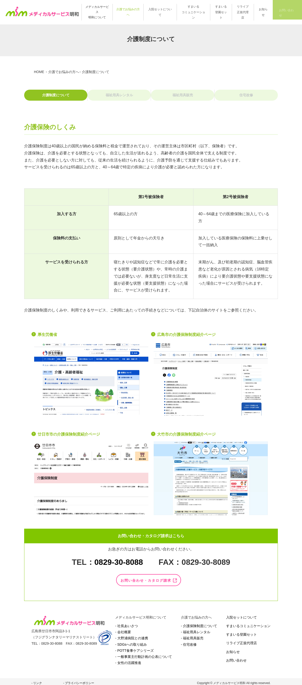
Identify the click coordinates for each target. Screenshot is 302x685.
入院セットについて (241, 614)
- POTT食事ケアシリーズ (134, 647)
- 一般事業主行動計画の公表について (143, 653)
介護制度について (55, 97)
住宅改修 (246, 97)
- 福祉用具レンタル (196, 629)
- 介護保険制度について (199, 623)
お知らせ (233, 648)
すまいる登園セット (241, 631)
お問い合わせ (236, 657)
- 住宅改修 (189, 641)
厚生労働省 (47, 338)
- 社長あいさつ (126, 623)
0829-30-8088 (118, 565)
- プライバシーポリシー (78, 680)
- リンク (36, 680)
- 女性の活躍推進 (128, 660)
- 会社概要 (123, 629)
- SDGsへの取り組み (131, 641)
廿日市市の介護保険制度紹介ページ (69, 437)
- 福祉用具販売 (192, 635)
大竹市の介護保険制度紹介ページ (186, 437)
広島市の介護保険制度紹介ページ (186, 338)
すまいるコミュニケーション (248, 623)
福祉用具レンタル (119, 97)
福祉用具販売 (182, 97)
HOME (39, 72)
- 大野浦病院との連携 (131, 635)
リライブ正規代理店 (241, 640)
